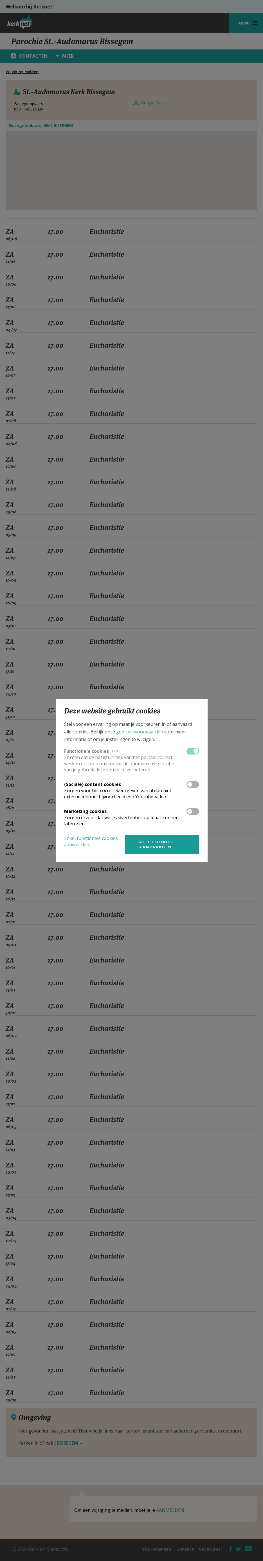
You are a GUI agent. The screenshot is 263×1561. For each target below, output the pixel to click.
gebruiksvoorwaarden (139, 732)
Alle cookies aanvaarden (156, 844)
